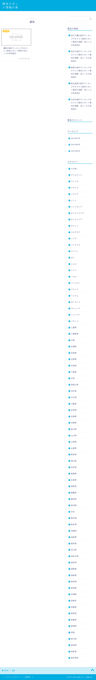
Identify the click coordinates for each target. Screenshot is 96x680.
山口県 (74, 436)
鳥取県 (74, 651)
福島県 (74, 575)
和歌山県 (74, 385)
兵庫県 (74, 359)
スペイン (74, 251)
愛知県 (74, 499)
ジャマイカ (75, 245)
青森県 (74, 620)
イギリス (74, 188)
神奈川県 (74, 556)
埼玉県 (74, 391)
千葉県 (74, 372)
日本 (73, 512)
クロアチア (75, 232)
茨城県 (74, 594)
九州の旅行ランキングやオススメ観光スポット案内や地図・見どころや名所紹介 (81, 104)
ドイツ (74, 270)
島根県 (74, 474)
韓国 (73, 632)
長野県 (74, 613)
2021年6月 (75, 145)
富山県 (74, 429)
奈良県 (74, 410)
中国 (73, 340)
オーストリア (76, 219)
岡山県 (74, 461)
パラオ (74, 277)
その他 (74, 169)
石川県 (74, 550)
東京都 (74, 518)
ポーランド (75, 302)
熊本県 (74, 544)
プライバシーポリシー (13, 677)
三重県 (74, 328)
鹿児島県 (74, 658)
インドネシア (76, 207)
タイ (73, 258)
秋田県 (74, 582)
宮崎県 (74, 423)
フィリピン (75, 283)
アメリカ (74, 181)
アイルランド (76, 175)
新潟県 (74, 505)
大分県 (74, 397)
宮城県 (74, 416)
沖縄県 (74, 531)
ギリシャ (74, 226)
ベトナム (74, 296)
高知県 (74, 645)
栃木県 (74, 524)
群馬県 (74, 588)
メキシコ (74, 321)
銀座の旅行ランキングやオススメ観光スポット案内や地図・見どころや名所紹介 (81, 72)
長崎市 (74, 601)
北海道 (74, 366)
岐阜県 (74, 454)
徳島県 (74, 486)
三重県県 (74, 334)
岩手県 (74, 467)
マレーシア (75, 308)
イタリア (74, 194)
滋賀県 (74, 537)
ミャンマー (75, 315)
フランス (74, 289)
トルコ (74, 264)
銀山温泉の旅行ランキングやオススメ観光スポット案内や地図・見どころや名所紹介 (81, 88)
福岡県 (74, 569)
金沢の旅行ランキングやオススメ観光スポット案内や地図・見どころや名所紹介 (81, 56)
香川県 (74, 639)
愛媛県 (74, 493)
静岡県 (74, 626)
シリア (74, 238)
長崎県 (74, 607)
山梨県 (74, 448)
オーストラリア (77, 213)
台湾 (73, 378)
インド (74, 200)
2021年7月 (75, 138)
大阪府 (74, 404)
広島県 (74, 480)
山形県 (74, 442)
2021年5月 (75, 151)
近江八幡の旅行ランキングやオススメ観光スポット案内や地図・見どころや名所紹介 (81, 40)
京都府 (74, 346)
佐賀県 (74, 353)
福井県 (74, 562)
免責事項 (28, 677)
